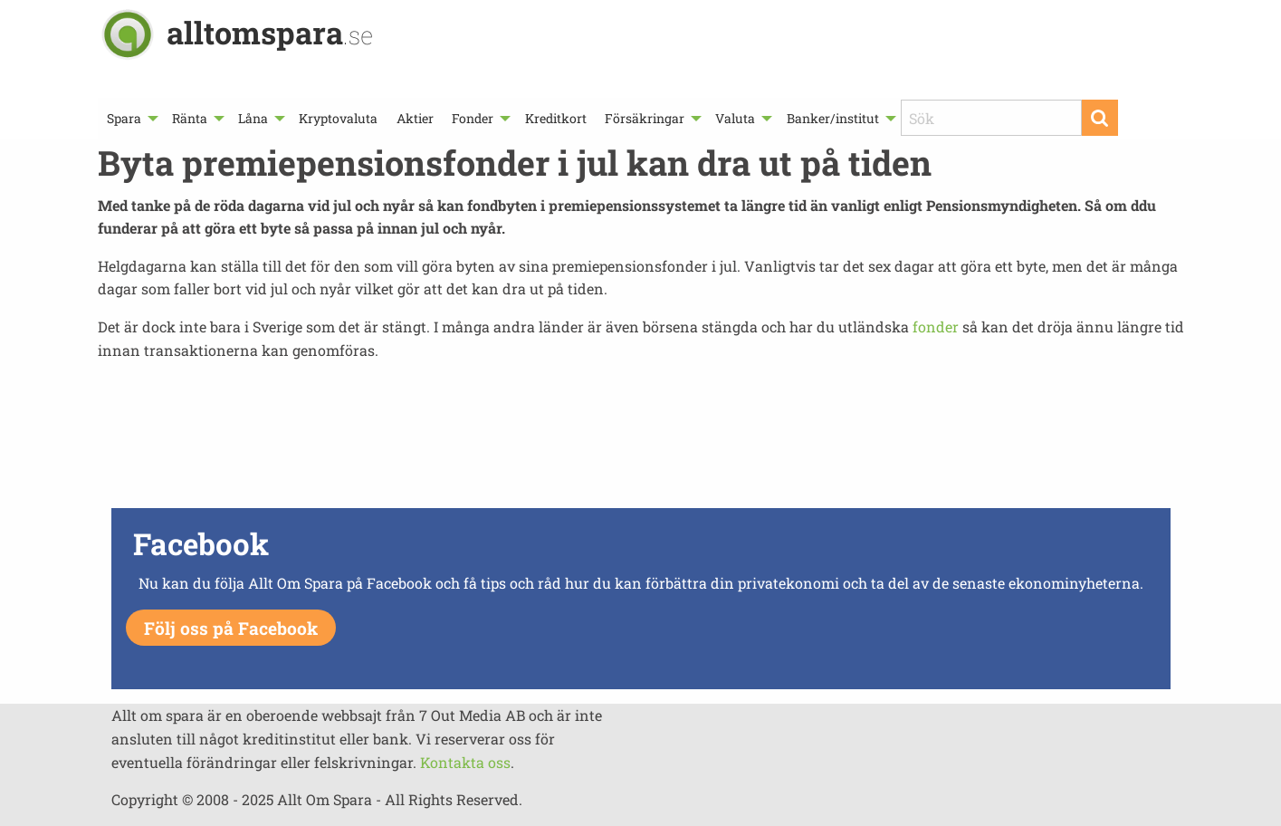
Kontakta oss (465, 762)
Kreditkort (556, 118)
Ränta (189, 118)
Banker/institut (833, 118)
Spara (124, 118)
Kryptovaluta (338, 118)
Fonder (472, 118)
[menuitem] (130, 118)
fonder (936, 326)
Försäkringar (644, 118)
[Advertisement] (641, 439)
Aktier (415, 118)
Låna (253, 118)
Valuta (735, 118)
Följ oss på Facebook (231, 628)
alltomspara (270, 32)
